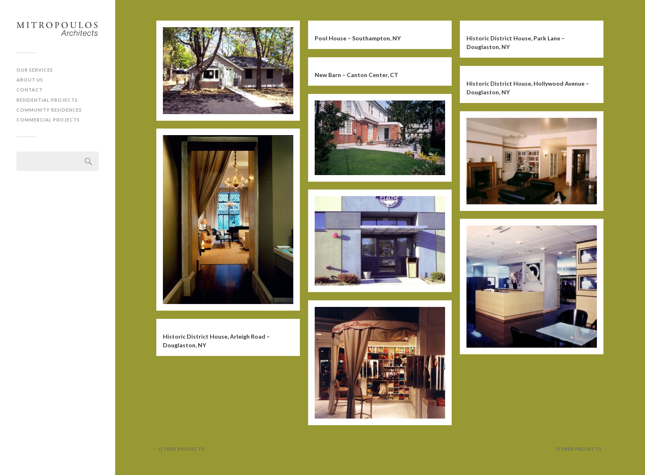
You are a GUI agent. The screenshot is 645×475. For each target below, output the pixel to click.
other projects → (582, 449)
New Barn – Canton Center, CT (356, 74)
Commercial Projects (48, 119)
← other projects (178, 449)
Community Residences (49, 109)
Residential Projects (47, 100)
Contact (29, 89)
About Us (29, 79)
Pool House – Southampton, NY (358, 38)
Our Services (34, 70)
